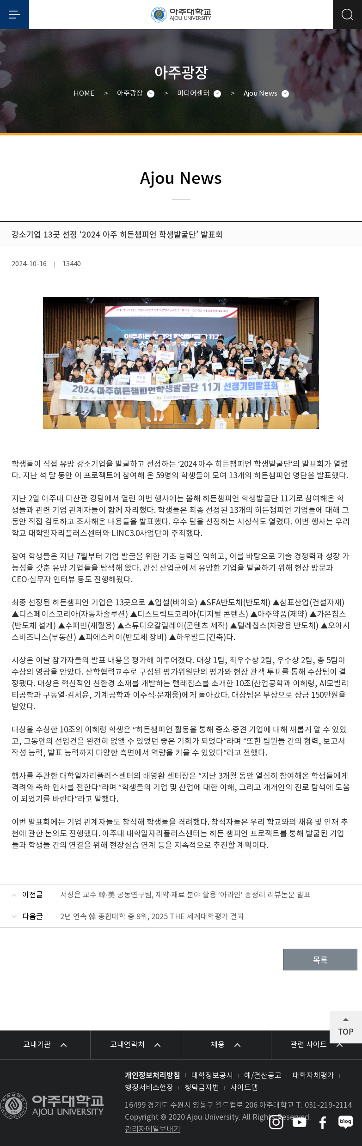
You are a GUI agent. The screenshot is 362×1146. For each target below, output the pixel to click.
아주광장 (130, 94)
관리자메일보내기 (152, 1129)
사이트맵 (244, 1088)
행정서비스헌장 (149, 1088)
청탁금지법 (201, 1088)
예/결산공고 (263, 1076)
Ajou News (260, 94)
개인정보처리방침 (152, 1074)
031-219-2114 (328, 1105)
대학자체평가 (313, 1076)
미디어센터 (193, 94)
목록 (320, 959)
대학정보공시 (212, 1076)
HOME (84, 94)
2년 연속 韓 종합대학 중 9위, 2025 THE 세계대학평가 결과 (152, 917)
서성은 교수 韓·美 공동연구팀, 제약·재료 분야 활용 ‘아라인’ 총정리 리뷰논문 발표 (185, 895)
